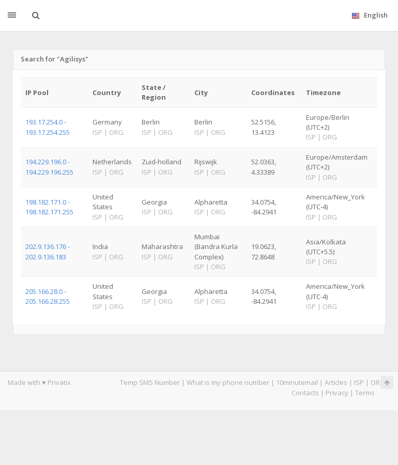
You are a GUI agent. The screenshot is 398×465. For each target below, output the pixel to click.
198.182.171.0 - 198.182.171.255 (49, 206)
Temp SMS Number (150, 382)
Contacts (305, 392)
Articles (336, 382)
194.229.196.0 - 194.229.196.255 (49, 166)
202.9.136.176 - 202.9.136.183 (47, 251)
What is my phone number (228, 382)
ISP (359, 382)
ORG (378, 382)
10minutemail (297, 382)
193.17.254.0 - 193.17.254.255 (47, 126)
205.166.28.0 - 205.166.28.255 (47, 296)
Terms (365, 392)
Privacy (337, 392)
